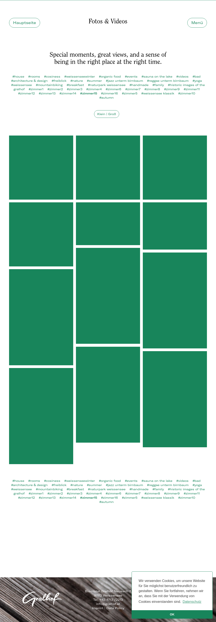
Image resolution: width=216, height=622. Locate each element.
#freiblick (59, 81)
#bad (197, 76)
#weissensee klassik (157, 93)
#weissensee (21, 85)
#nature (76, 81)
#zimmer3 (74, 89)
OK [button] (172, 614)
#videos (182, 76)
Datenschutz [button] (192, 601)
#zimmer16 (109, 93)
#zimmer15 (88, 93)
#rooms (34, 76)
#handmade (139, 85)
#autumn (106, 97)
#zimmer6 (113, 89)
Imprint (97, 608)
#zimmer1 (36, 89)
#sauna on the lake (157, 76)
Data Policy (115, 608)
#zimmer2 (55, 89)
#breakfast (75, 85)
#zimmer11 (192, 89)
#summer (94, 81)
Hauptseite (24, 22)
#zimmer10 (186, 93)
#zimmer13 (47, 93)
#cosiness (52, 76)
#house (18, 76)
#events (131, 76)
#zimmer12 (26, 93)
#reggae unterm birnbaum (168, 81)
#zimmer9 (172, 89)
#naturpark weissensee (107, 85)
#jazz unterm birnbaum (124, 81)
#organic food (110, 76)
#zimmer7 (132, 89)
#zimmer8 (152, 89)
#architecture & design (29, 81)
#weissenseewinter (79, 76)
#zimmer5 (129, 93)
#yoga (197, 81)
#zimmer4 (94, 89)
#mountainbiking (49, 85)
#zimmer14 (67, 93)
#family (158, 85)
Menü (197, 22)
